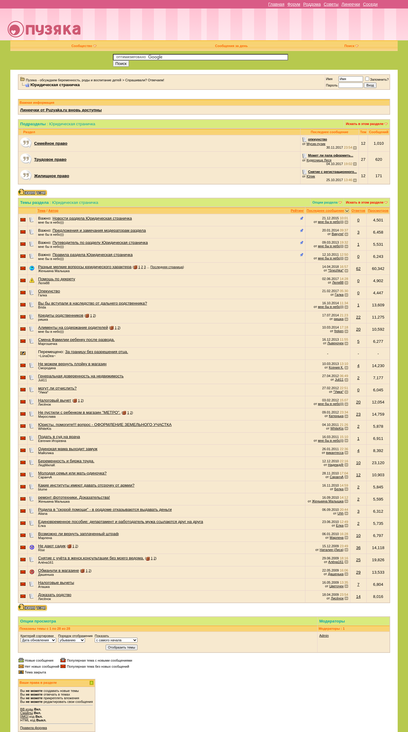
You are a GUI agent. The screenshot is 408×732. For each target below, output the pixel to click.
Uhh (341, 513)
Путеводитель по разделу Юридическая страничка (100, 242)
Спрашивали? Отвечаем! (144, 80)
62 (358, 268)
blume (42, 489)
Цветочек (336, 586)
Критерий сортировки (37, 636)
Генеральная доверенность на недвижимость (81, 376)
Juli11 (42, 380)
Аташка (44, 587)
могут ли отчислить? (57, 388)
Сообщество (83, 46)
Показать (102, 636)
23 (358, 414)
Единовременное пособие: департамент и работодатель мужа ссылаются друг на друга (120, 521)
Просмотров (378, 210)
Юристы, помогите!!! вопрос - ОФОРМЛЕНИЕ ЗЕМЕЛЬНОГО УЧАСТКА (105, 424)
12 (358, 475)
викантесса (334, 452)
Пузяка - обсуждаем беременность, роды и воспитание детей (73, 80)
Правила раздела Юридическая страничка (93, 254)
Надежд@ (335, 465)
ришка (43, 319)
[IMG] (24, 716)
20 (358, 329)
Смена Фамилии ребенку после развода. (76, 339)
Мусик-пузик (316, 144)
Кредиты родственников (60, 315)
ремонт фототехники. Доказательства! (74, 497)
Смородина (47, 368)
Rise (41, 550)
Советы (331, 4)
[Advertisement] (247, 26)
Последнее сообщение (325, 210)
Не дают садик (52, 546)
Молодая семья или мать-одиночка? (72, 473)
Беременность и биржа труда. (66, 461)
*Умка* (43, 392)
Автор (53, 210)
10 (358, 462)
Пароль (332, 85)
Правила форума (33, 728)
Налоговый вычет (54, 400)
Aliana (43, 513)
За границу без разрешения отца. (96, 351)
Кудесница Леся (319, 160)
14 (358, 596)
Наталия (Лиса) (332, 550)
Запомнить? (377, 79)
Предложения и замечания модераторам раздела (99, 230)
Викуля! (338, 234)
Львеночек (335, 343)
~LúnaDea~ (47, 356)
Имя (329, 79)
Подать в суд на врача (59, 436)
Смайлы (26, 713)
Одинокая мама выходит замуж (67, 449)
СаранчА (45, 477)
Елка (42, 526)
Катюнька (336, 416)
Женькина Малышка (54, 271)
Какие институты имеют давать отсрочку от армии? (86, 485)
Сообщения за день (231, 46)
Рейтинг (297, 210)
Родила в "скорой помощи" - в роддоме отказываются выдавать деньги (105, 509)
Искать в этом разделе (364, 124)
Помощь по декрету (56, 279)
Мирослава (47, 416)
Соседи (370, 4)
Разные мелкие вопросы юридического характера (85, 267)
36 (358, 547)
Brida (42, 307)
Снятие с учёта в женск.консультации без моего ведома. (91, 558)
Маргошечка (47, 344)
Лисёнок (44, 404)
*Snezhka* (335, 270)
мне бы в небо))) (51, 222)
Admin (324, 635)
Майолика (46, 453)
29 (358, 572)
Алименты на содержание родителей (73, 327)
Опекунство (49, 291)
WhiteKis (44, 428)
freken (339, 331)
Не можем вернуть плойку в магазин (72, 364)
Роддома (312, 4)
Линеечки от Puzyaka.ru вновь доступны (61, 110)
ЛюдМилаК (46, 465)
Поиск (351, 46)
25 (358, 560)
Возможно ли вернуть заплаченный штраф (78, 533)
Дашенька (46, 574)
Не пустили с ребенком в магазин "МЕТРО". (79, 412)
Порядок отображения (75, 636)
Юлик (311, 176)
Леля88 (44, 283)
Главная (276, 4)
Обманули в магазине (58, 570)
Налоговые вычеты (56, 582)
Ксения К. (336, 367)
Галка (42, 295)
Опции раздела (325, 202)
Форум (293, 4)
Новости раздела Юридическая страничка (92, 218)
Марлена (45, 538)
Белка (339, 489)
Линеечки (351, 4)
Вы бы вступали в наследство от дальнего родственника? (92, 303)
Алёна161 (45, 562)
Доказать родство (54, 594)
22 (358, 317)
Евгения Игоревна (52, 441)
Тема (42, 210)
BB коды (26, 709)
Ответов (358, 210)
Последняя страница (166, 267)
